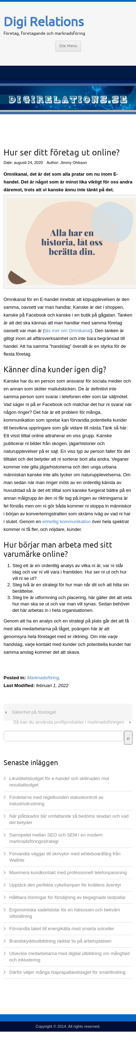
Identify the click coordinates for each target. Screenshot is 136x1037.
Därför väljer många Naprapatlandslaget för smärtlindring (67, 972)
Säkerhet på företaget (34, 712)
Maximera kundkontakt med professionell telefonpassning (68, 872)
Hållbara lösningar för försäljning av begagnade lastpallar (67, 897)
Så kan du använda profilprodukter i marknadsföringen (68, 722)
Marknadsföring (43, 677)
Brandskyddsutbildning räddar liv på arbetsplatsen (60, 941)
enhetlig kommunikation (66, 521)
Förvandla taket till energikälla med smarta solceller (61, 928)
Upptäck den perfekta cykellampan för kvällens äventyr (65, 885)
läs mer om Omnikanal (68, 330)
